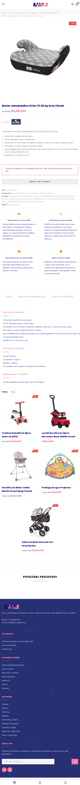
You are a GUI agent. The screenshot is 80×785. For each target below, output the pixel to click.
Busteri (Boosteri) (49, 13)
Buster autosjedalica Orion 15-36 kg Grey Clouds (44, 199)
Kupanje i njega (9, 727)
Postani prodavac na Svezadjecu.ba (17, 641)
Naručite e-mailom (10, 673)
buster (20, 199)
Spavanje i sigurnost (11, 731)
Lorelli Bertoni (14, 201)
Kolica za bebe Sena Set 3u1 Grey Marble (37, 544)
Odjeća (5, 704)
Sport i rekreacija (9, 735)
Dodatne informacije (32, 296)
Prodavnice (7, 649)
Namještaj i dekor (10, 720)
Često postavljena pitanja (13, 665)
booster (71, 196)
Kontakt (5, 688)
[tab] (9, 297)
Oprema (5, 712)
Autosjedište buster (59, 196)
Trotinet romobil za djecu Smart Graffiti (16, 435)
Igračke (5, 716)
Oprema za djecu (17, 13)
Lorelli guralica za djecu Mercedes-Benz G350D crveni (58, 435)
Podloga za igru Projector (56, 488)
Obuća (5, 708)
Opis (9, 296)
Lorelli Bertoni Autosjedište (32, 201)
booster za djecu (9, 199)
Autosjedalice (33, 13)
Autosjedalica (14, 196)
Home (4, 13)
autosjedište (44, 196)
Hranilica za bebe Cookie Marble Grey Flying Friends (17, 489)
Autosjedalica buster (29, 196)
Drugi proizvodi (62, 296)
